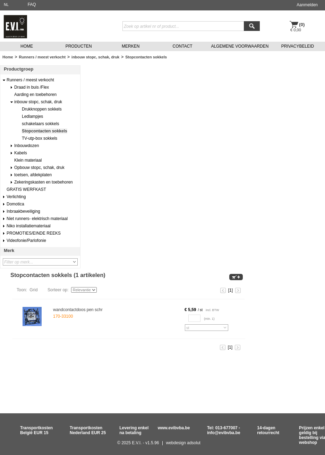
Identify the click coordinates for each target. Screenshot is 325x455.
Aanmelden (307, 4)
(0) (302, 24)
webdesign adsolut (183, 442)
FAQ (32, 4)
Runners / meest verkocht (42, 57)
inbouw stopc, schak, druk (95, 57)
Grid (33, 289)
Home (7, 57)
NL (6, 4)
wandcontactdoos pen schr (78, 309)
